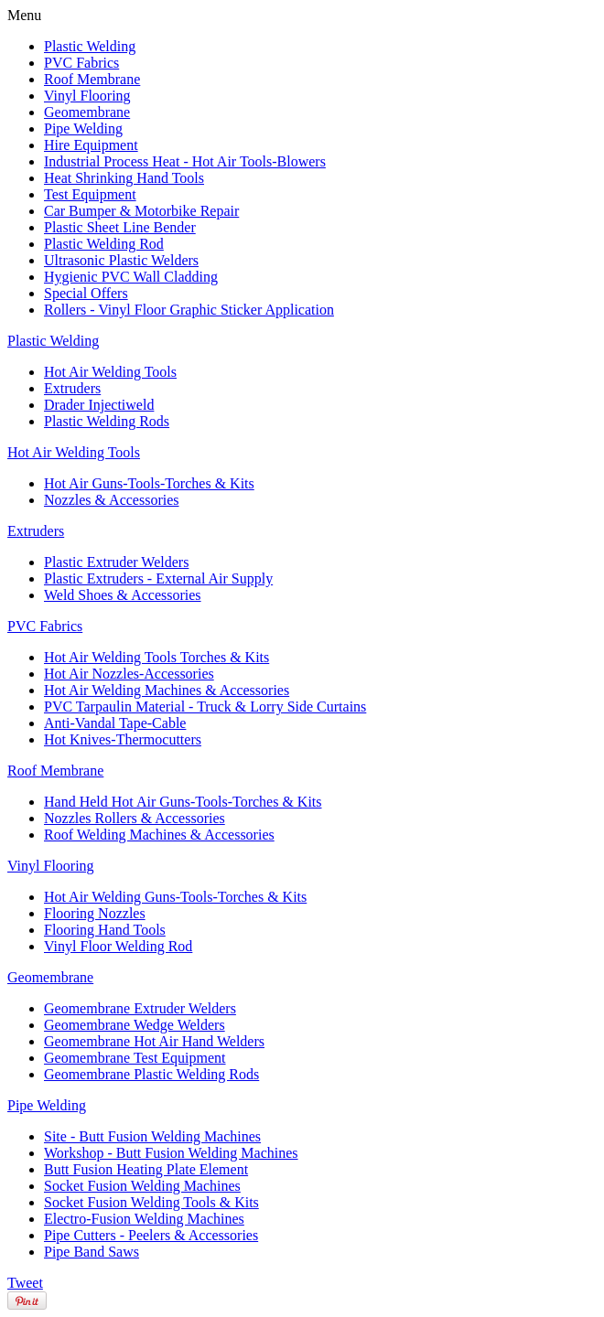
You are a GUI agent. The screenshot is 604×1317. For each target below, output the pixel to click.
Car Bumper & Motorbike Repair (141, 211)
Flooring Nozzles (95, 913)
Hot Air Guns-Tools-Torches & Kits (149, 483)
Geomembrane (87, 112)
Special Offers (86, 293)
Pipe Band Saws (91, 1251)
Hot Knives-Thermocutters (122, 739)
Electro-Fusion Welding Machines (144, 1218)
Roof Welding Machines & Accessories (159, 834)
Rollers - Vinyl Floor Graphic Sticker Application (189, 309)
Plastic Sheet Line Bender (120, 227)
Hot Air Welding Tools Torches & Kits (156, 657)
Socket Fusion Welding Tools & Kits (151, 1202)
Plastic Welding (89, 46)
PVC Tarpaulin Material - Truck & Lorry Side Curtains (205, 706)
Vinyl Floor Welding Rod (118, 946)
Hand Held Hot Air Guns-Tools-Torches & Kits (183, 801)
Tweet (25, 1282)
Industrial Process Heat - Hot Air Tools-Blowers (185, 161)
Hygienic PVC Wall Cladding (131, 276)
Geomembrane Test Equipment (135, 1057)
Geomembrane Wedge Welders (134, 1025)
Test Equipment (90, 194)
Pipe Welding (83, 128)
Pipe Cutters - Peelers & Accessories (151, 1235)
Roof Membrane (92, 79)
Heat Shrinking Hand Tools (124, 178)
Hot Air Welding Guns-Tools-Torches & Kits (175, 897)
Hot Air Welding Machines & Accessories (166, 690)
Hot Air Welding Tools (110, 372)
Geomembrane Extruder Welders (140, 1008)
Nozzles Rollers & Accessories (134, 818)
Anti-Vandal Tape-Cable (115, 723)
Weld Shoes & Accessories (122, 595)
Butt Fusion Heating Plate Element (146, 1169)
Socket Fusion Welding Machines (142, 1186)
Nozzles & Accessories (111, 500)
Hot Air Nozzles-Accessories (129, 673)
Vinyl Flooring (87, 95)
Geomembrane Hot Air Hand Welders (154, 1041)
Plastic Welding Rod (104, 244)
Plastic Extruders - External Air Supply (158, 578)
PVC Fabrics (81, 62)
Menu (24, 15)
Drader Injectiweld (99, 404)
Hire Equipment (91, 145)
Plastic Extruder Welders (116, 562)
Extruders (72, 388)
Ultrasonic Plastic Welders (121, 260)
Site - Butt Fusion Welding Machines (152, 1136)
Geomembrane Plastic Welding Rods (151, 1074)
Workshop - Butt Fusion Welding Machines (171, 1153)
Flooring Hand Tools (105, 929)
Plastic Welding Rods (106, 421)
